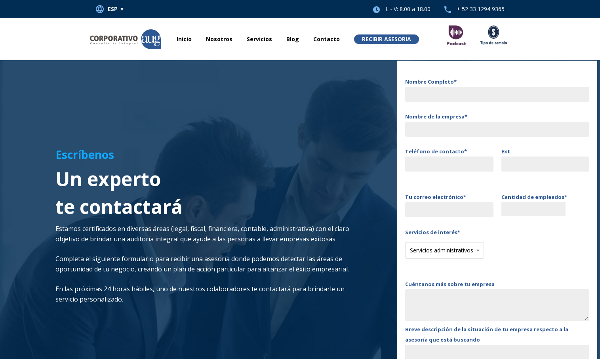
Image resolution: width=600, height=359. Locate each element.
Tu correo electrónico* (449, 205)
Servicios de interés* (444, 244)
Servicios (259, 39)
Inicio (184, 39)
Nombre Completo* (497, 90)
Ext (545, 160)
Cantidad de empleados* (545, 204)
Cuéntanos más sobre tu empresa (497, 302)
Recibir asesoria (386, 39)
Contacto (326, 39)
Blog (292, 39)
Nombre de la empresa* (497, 125)
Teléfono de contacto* (449, 160)
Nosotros (219, 39)
